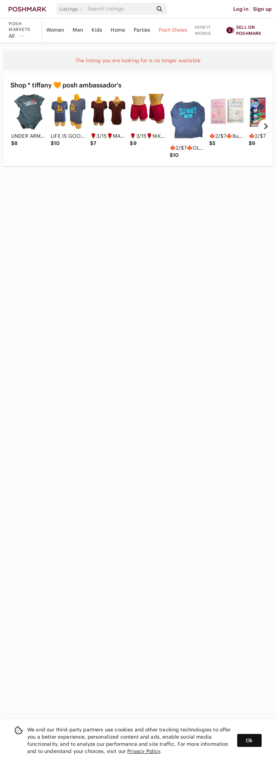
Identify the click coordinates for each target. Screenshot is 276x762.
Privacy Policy (143, 751)
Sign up (262, 9)
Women (55, 30)
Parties (142, 30)
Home (118, 30)
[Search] (119, 9)
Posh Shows (173, 30)
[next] (265, 126)
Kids (97, 30)
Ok (249, 740)
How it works (203, 30)
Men (78, 30)
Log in (241, 9)
